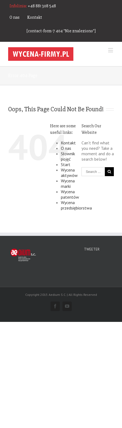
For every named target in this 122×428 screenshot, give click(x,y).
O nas (15, 17)
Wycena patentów (70, 194)
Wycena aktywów (69, 172)
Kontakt (34, 17)
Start (65, 164)
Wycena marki (68, 183)
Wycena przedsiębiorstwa (76, 205)
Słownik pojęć (68, 156)
